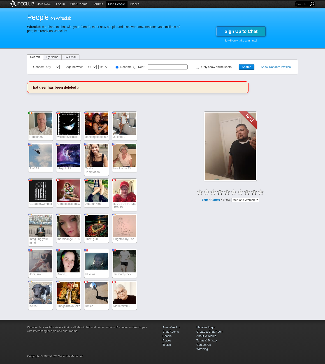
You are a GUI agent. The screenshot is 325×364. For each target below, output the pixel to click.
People (167, 336)
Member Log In (206, 327)
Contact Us (203, 344)
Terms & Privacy (207, 340)
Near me (126, 67)
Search (35, 57)
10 (260, 192)
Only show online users (216, 67)
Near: (142, 67)
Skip (205, 199)
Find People (116, 4)
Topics (166, 344)
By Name (52, 57)
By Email (70, 57)
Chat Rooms (79, 4)
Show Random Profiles (276, 67)
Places (134, 4)
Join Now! (44, 4)
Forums (97, 4)
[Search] (302, 4)
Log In (60, 4)
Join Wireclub (171, 327)
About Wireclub (206, 336)
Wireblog (202, 349)
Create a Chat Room (209, 331)
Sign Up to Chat (241, 31)
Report (215, 199)
